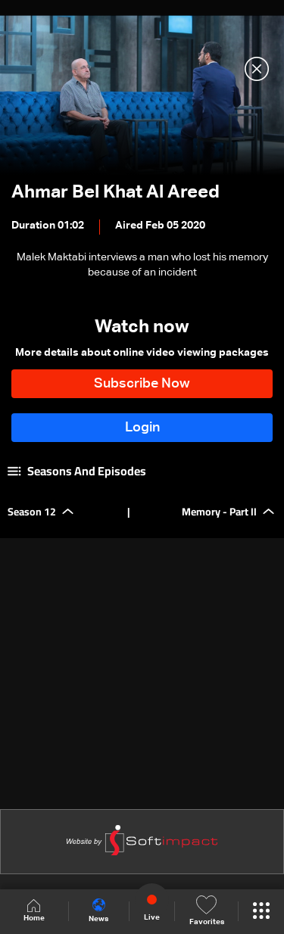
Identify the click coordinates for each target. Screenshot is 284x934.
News (98, 910)
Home (34, 911)
